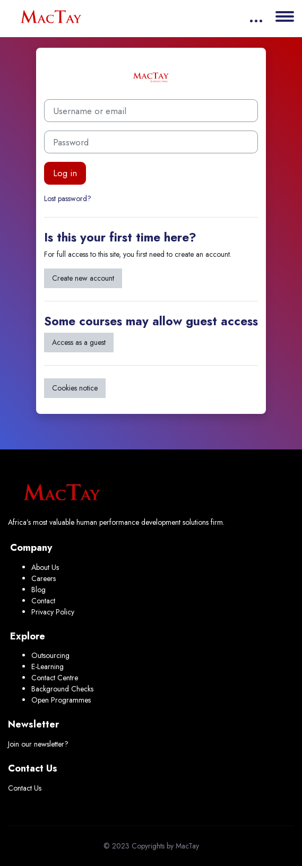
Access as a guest (79, 342)
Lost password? (67, 198)
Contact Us (24, 788)
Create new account (83, 278)
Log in (65, 173)
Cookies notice (75, 388)
